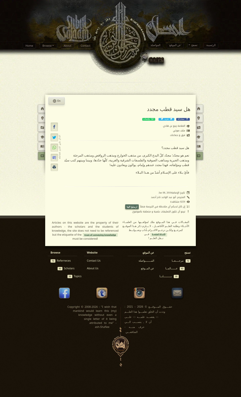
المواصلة (155, 45)
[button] (54, 127)
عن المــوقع (147, 268)
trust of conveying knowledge (100, 234)
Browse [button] (47, 46)
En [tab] (57, 101)
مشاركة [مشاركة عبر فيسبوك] (183, 119)
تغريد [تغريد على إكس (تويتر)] (166, 119)
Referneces (61, 261)
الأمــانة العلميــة (158, 235)
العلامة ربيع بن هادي (176, 126)
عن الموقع (175, 45)
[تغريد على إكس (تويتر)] (54, 137)
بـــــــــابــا (169, 276)
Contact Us (93, 260)
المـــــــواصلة (146, 260)
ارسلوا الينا (132, 206)
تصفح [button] (194, 45)
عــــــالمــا (175, 268)
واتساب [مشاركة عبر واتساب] (148, 119)
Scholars (66, 268)
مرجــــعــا (181, 261)
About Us (92, 268)
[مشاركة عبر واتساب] (54, 148)
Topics (74, 276)
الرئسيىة (211, 45)
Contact (85, 46)
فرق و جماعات (180, 135)
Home (29, 46)
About (67, 46)
